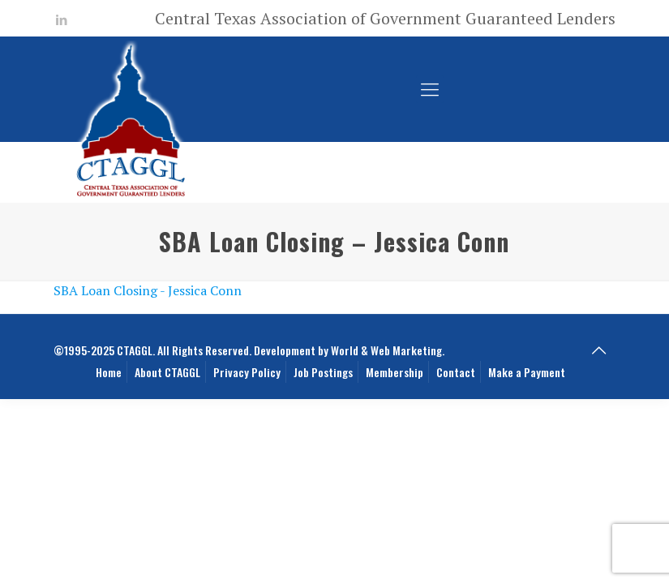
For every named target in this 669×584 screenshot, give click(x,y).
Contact (455, 371)
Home (109, 371)
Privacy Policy (247, 371)
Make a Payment (526, 371)
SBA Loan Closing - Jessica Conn (148, 290)
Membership (394, 371)
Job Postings (323, 371)
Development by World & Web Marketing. (349, 350)
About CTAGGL (167, 371)
